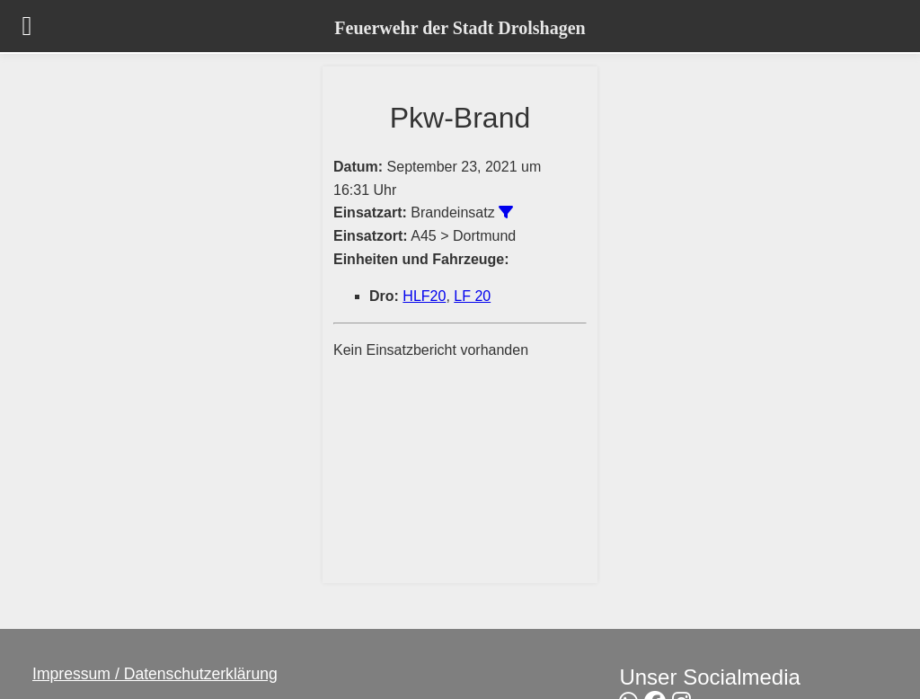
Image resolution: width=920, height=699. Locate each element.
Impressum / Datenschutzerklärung (155, 674)
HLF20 (424, 296)
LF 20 (472, 296)
